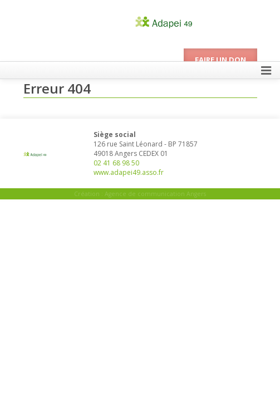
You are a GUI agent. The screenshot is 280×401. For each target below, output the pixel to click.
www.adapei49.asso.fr (129, 172)
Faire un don (220, 60)
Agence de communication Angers (155, 194)
